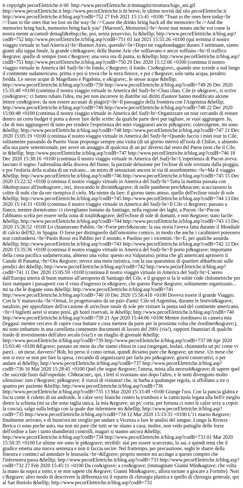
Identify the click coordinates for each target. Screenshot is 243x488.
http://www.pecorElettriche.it (121, 246)
